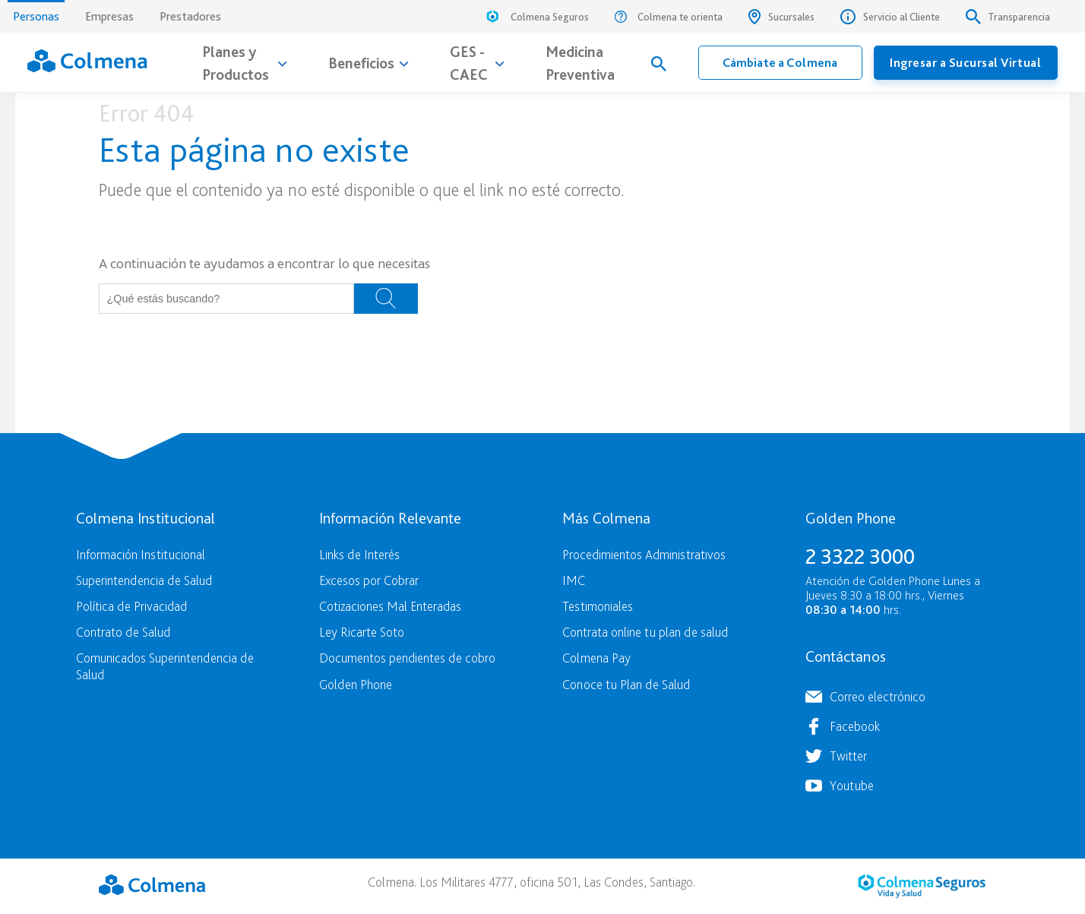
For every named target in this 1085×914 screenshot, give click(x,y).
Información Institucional (140, 554)
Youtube (852, 785)
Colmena (152, 884)
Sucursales (781, 16)
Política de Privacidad (131, 606)
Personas (36, 12)
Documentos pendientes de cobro (407, 658)
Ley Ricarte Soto (361, 632)
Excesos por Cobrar (369, 580)
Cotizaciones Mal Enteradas (390, 606)
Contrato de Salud (123, 632)
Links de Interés (359, 554)
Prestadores (190, 16)
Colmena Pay (596, 658)
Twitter (848, 756)
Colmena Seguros (536, 18)
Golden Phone (355, 684)
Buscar (386, 298)
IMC (573, 580)
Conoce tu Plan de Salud (626, 684)
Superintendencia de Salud (144, 580)
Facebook (855, 726)
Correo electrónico (877, 696)
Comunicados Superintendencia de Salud (165, 666)
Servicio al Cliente (890, 16)
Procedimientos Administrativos (644, 554)
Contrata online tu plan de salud (645, 632)
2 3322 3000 (860, 556)
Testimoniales (597, 606)
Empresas (109, 16)
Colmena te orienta (669, 16)
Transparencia (1008, 16)
